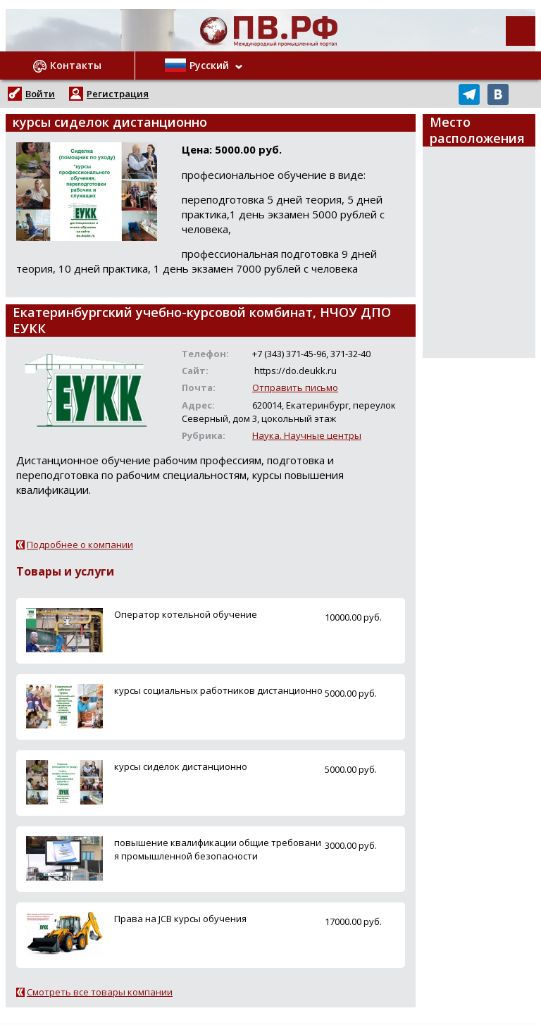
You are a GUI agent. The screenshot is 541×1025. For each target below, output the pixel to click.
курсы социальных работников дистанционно (218, 690)
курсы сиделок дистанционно (180, 766)
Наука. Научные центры (306, 435)
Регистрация (118, 93)
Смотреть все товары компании (100, 992)
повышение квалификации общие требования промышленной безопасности (217, 849)
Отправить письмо (295, 387)
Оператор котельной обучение (185, 614)
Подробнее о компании (80, 544)
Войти (40, 93)
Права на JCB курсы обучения (180, 918)
